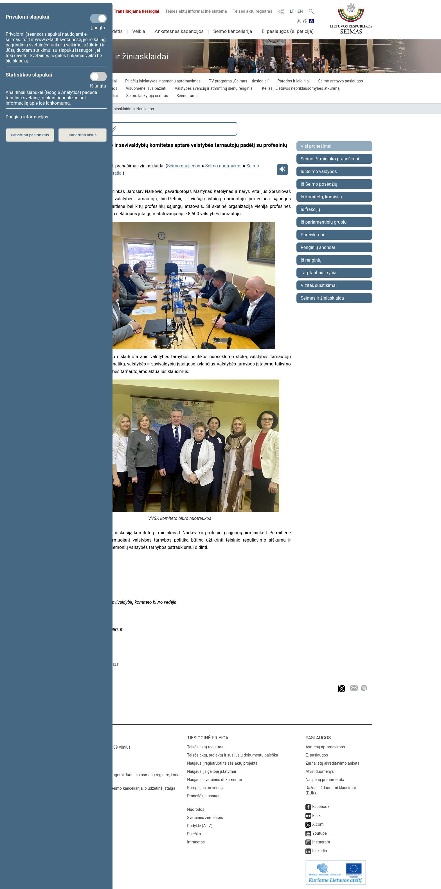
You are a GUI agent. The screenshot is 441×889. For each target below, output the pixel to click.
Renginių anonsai (318, 247)
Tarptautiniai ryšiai (319, 272)
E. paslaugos (316, 755)
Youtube (319, 833)
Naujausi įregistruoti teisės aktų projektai (222, 763)
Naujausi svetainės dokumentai (214, 779)
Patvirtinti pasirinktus (30, 135)
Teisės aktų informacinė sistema (196, 11)
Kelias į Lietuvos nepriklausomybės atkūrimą (300, 88)
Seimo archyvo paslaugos (340, 81)
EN (300, 11)
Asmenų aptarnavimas (325, 747)
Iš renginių (311, 260)
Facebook (320, 806)
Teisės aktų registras (252, 11)
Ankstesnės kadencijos (179, 31)
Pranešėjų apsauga (203, 796)
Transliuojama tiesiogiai (133, 11)
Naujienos (145, 109)
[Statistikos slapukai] (98, 76)
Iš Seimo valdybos (319, 171)
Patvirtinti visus (82, 135)
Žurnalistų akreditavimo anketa (332, 763)
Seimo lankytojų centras (147, 95)
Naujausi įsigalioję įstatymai (211, 771)
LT (292, 11)
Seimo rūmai (187, 95)
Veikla (138, 31)
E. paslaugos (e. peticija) (288, 31)
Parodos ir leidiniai (293, 81)
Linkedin (319, 850)
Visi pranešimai (316, 146)
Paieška (194, 834)
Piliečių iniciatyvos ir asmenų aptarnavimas (163, 81)
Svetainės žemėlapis (205, 817)
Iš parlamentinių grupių (323, 222)
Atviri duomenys (319, 771)
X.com (317, 824)
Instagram (321, 842)
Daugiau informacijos (27, 117)
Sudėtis (115, 31)
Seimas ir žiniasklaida (322, 298)
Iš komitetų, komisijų (321, 196)
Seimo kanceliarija (232, 31)
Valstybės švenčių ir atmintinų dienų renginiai (214, 88)
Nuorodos (195, 809)
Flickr (317, 815)
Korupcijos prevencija (205, 787)
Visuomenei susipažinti (146, 88)
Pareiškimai (312, 234)
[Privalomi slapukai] (98, 18)
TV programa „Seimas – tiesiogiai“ (239, 81)
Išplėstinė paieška (94, 128)
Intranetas (196, 842)
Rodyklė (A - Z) (200, 825)
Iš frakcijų (310, 209)
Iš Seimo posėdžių (319, 184)
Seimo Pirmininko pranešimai (330, 158)
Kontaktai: (81, 737)
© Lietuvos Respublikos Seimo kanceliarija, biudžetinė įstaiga (122, 788)
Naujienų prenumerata (324, 779)
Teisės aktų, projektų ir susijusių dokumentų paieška (232, 755)
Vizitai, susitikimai (319, 285)
